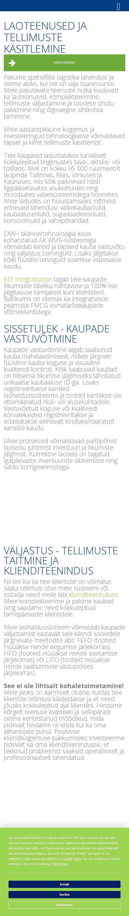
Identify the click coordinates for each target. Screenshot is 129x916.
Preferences (64, 905)
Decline (64, 894)
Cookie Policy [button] (72, 859)
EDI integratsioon (28, 279)
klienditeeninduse (93, 594)
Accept (64, 884)
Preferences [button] (59, 864)
